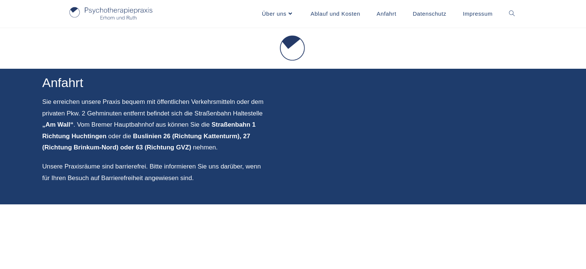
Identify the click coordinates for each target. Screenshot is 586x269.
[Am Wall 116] (432, 136)
